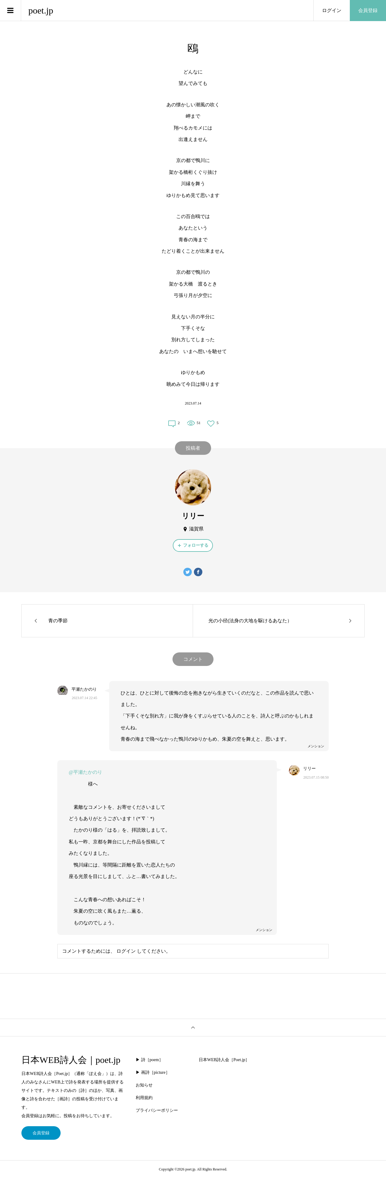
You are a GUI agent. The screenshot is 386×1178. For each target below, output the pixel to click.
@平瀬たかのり (85, 772)
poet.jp (40, 10)
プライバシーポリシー (157, 1110)
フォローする (195, 545)
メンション (316, 746)
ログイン (331, 10)
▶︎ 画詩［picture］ (152, 1072)
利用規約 (144, 1097)
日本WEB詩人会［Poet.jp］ (224, 1060)
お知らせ (144, 1085)
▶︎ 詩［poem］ (149, 1060)
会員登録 (368, 10)
